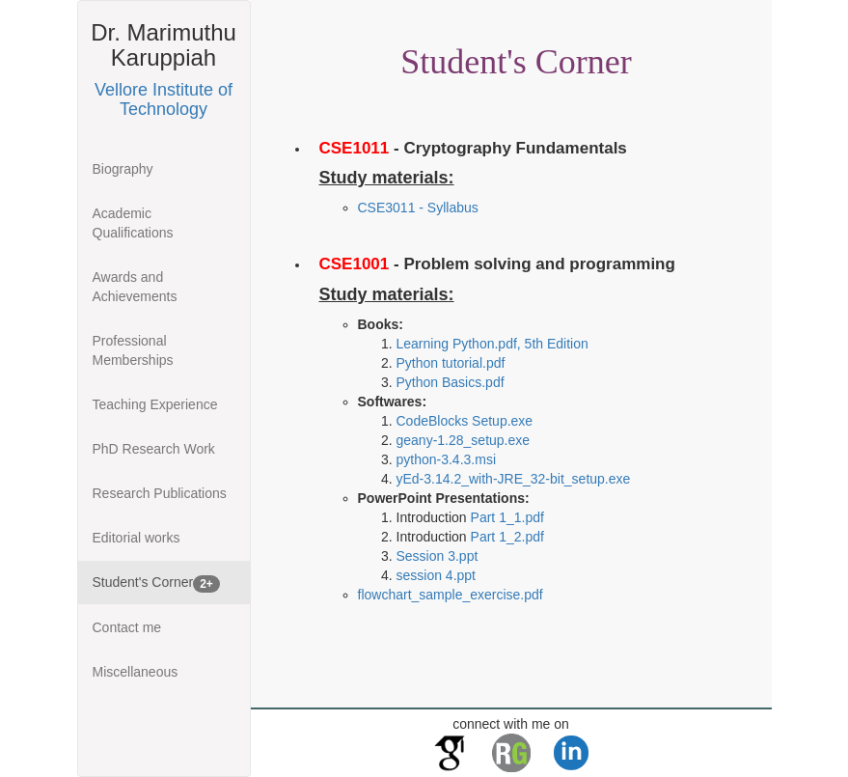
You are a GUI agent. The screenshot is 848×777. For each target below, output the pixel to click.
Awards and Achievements (135, 286)
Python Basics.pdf (451, 382)
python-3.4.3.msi (447, 459)
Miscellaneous (135, 672)
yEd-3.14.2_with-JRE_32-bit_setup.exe (514, 478)
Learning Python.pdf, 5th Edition (492, 343)
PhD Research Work (154, 449)
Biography (123, 169)
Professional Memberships (133, 350)
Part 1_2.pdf (507, 536)
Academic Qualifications (133, 223)
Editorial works (136, 537)
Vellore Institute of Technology (164, 99)
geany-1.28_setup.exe (464, 440)
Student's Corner (156, 583)
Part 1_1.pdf (507, 517)
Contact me (127, 627)
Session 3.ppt (438, 556)
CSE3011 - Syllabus (418, 207)
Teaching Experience (155, 404)
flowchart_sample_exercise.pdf (450, 594)
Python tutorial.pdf (451, 363)
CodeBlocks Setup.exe (465, 421)
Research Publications (160, 493)
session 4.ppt (437, 575)
